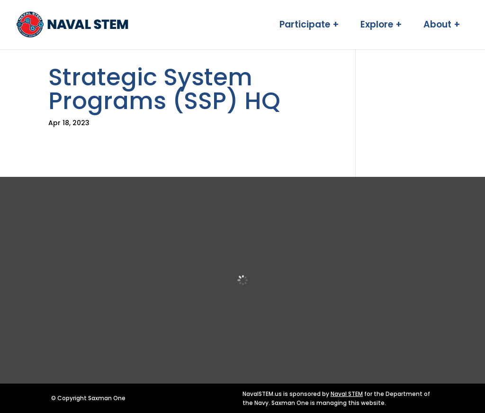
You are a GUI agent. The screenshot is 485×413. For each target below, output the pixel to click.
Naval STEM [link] (347, 394)
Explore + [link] (381, 26)
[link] (103, 24)
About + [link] (441, 26)
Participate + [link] (309, 26)
